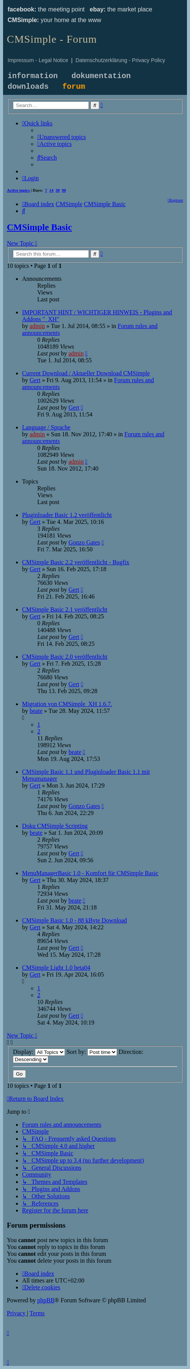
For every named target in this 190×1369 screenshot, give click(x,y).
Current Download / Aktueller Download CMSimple (86, 373)
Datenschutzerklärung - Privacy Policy (120, 60)
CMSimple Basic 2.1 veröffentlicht (65, 609)
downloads (28, 86)
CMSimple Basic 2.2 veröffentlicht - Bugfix (75, 562)
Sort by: (91, 1052)
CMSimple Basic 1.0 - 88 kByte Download (74, 920)
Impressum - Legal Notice (38, 60)
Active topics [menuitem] (18, 190)
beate (36, 711)
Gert (35, 380)
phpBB (45, 1300)
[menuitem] (61, 137)
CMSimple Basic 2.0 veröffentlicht (65, 656)
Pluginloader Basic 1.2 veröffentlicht (67, 515)
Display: (39, 1052)
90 (64, 190)
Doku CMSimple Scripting (54, 826)
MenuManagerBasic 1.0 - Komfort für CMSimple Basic (90, 873)
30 (57, 190)
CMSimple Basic (39, 227)
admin (37, 326)
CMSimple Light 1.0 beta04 (56, 967)
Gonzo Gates (84, 542)
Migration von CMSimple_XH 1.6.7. (67, 704)
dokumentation (101, 76)
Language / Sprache (46, 427)
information (33, 76)
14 (51, 190)
